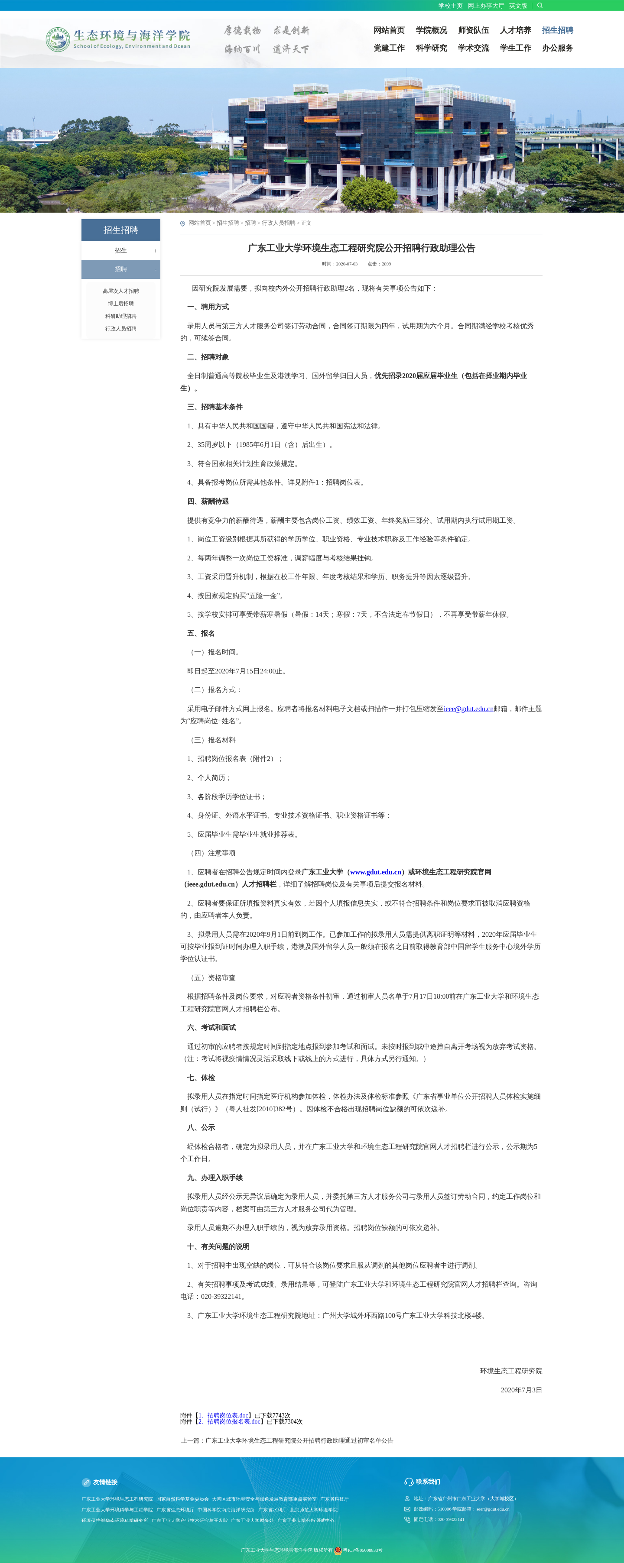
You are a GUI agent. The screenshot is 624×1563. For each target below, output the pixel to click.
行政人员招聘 (273, 223)
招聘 (246, 223)
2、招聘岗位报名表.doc (229, 1421)
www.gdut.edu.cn (375, 871)
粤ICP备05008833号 (363, 1550)
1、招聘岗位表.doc (223, 1415)
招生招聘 (225, 223)
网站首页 (198, 223)
